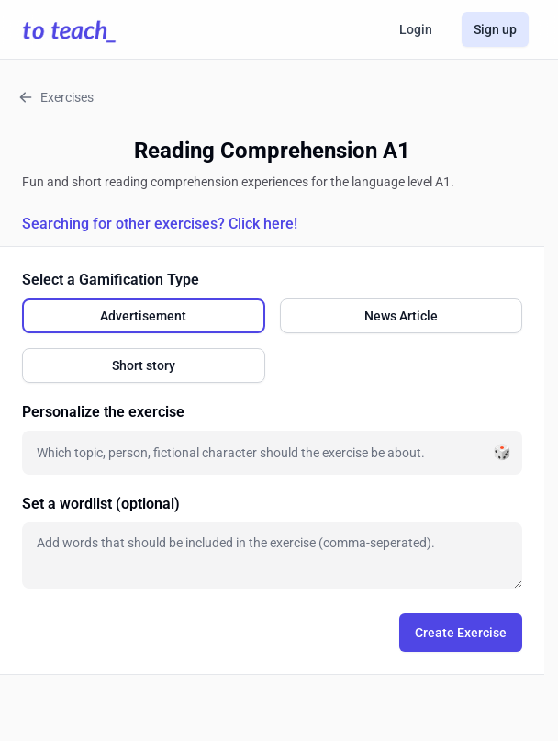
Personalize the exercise (103, 412)
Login (415, 29)
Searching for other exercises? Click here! (159, 223)
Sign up (495, 29)
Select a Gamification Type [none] (110, 279)
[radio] (143, 315)
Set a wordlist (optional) (101, 503)
